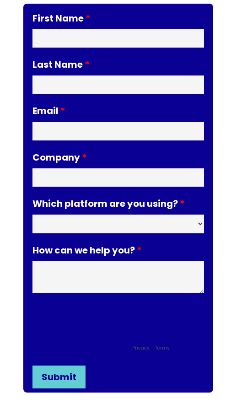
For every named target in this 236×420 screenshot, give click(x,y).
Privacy (141, 348)
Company (56, 157)
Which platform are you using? (105, 203)
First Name (58, 17)
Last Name (57, 64)
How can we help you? (83, 249)
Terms (162, 348)
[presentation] (102, 325)
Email (45, 110)
